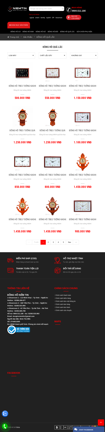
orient (37, 18)
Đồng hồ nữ (41, 32)
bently (43, 18)
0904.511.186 (79, 9)
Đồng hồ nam (28, 32)
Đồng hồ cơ (16, 32)
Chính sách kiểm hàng (63, 298)
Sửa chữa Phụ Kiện (84, 32)
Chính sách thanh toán (63, 295)
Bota (18, 427)
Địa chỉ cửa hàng (73, 17)
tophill (48, 18)
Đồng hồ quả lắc (67, 32)
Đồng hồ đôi (53, 32)
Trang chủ (14, 37)
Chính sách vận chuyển (63, 310)
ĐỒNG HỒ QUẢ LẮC (46, 37)
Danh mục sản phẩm (18, 25)
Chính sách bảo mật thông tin (65, 301)
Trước (36, 242)
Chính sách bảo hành (62, 307)
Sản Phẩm (27, 37)
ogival (32, 18)
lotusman (59, 18)
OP (53, 18)
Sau (69, 242)
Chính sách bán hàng (62, 304)
